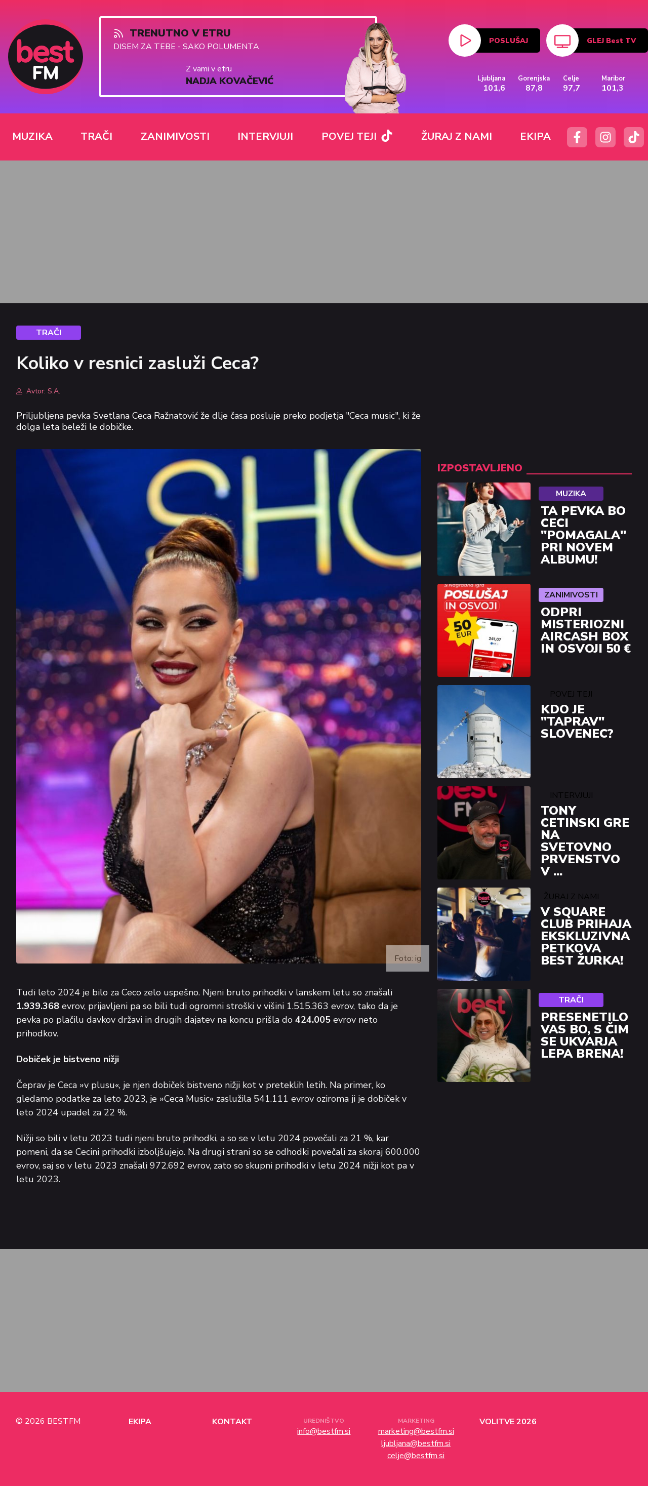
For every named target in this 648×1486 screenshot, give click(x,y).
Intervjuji (571, 795)
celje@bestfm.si (415, 1455)
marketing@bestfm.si (416, 1431)
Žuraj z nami (571, 897)
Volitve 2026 (508, 1421)
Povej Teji (571, 694)
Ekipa (140, 1421)
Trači (571, 1000)
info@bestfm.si (323, 1431)
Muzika (571, 493)
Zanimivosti (571, 594)
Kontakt (232, 1421)
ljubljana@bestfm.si (416, 1443)
